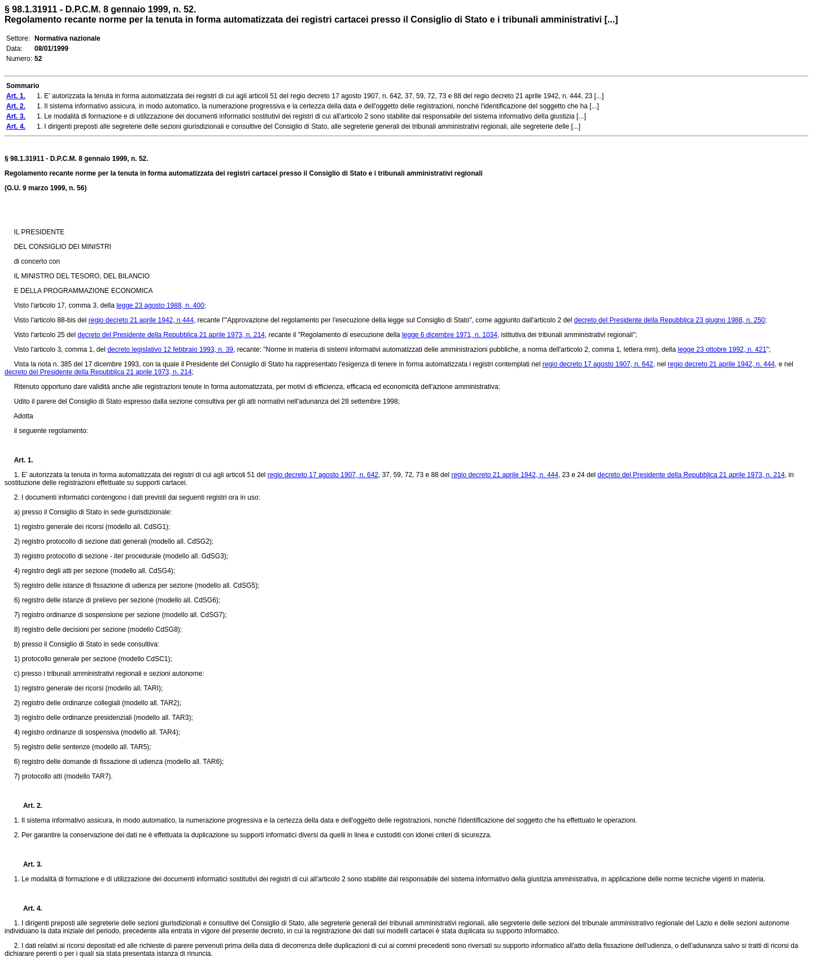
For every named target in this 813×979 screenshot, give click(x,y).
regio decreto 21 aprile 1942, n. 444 (721, 364)
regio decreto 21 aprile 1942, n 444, (142, 320)
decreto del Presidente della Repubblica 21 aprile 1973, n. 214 (171, 335)
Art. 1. (23, 460)
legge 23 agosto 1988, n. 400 (160, 305)
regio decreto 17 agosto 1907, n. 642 (598, 364)
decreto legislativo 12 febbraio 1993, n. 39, (171, 349)
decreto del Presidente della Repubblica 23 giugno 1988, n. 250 (669, 320)
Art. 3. (28, 864)
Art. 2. (28, 806)
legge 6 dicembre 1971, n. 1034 (449, 335)
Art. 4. (28, 908)
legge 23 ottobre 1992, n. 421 (722, 349)
